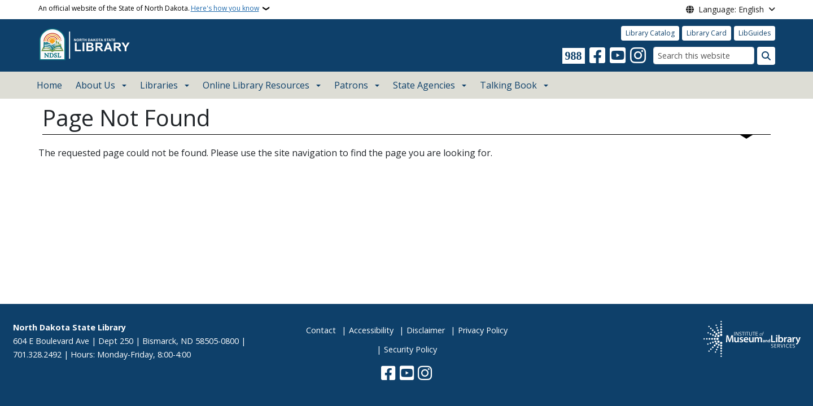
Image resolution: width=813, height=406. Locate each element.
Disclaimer (425, 330)
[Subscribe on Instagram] (638, 55)
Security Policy (410, 349)
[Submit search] (766, 56)
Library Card (707, 33)
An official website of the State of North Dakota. (148, 8)
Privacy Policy (483, 330)
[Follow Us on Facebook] (597, 55)
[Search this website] (703, 55)
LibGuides (754, 33)
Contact (321, 330)
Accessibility (371, 330)
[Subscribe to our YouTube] (618, 55)
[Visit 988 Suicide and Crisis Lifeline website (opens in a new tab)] (573, 56)
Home (49, 85)
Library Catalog (650, 33)
